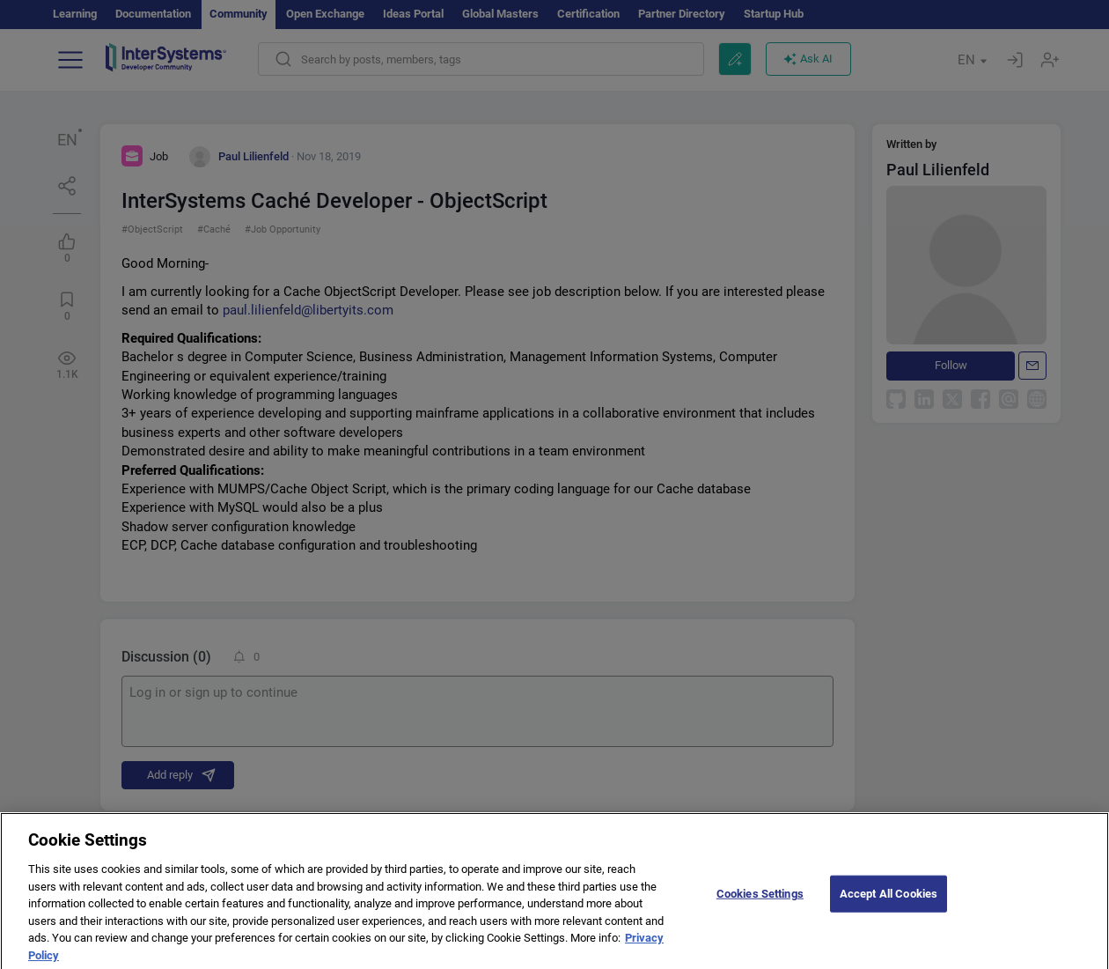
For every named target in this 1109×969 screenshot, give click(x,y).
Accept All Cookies (888, 903)
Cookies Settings (760, 903)
